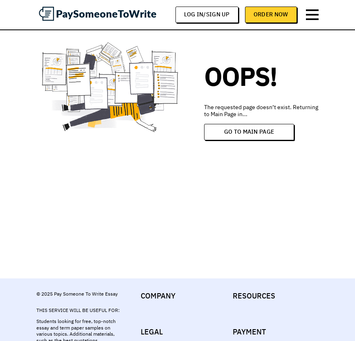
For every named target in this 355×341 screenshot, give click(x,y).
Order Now (271, 14)
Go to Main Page (249, 131)
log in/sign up (207, 14)
